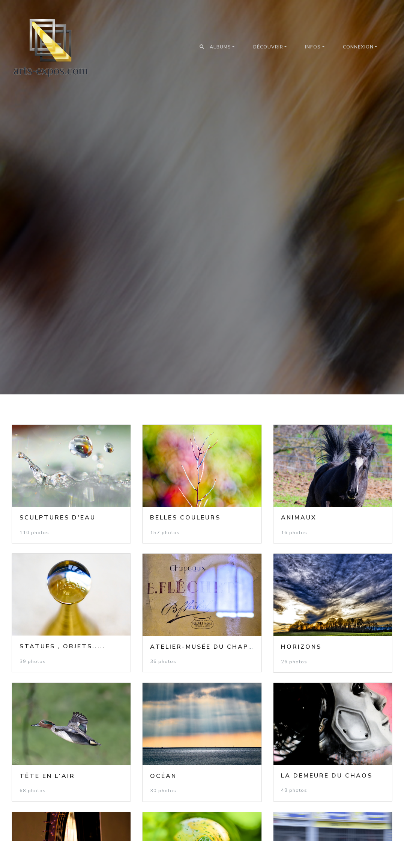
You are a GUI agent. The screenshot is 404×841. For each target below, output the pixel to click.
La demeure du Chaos (326, 776)
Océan (163, 776)
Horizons (301, 647)
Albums (220, 47)
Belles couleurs (185, 517)
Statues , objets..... (62, 646)
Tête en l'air (47, 776)
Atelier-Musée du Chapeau (207, 647)
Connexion (358, 47)
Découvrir (268, 47)
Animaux (299, 517)
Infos (313, 47)
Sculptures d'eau (58, 517)
